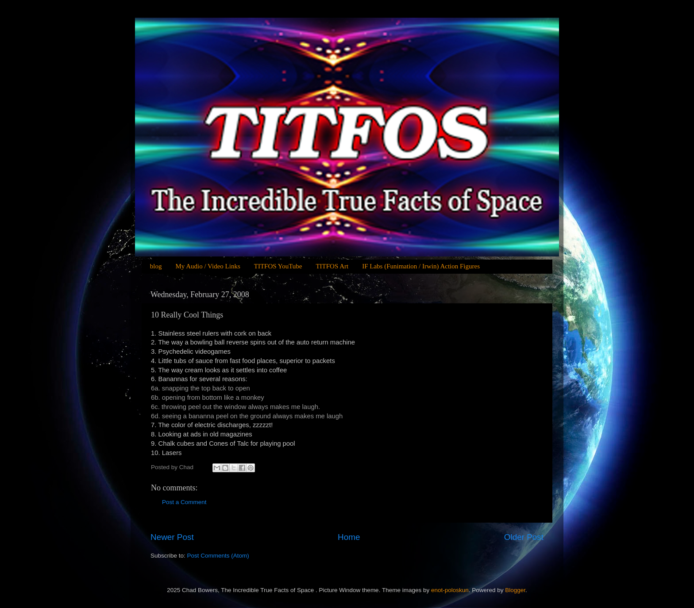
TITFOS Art (332, 266)
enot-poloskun (450, 590)
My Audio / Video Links (207, 266)
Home (349, 537)
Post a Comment (184, 502)
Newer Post (172, 537)
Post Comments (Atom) (218, 555)
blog (156, 266)
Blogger (515, 590)
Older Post (524, 537)
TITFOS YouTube (278, 266)
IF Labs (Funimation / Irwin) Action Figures (421, 266)
